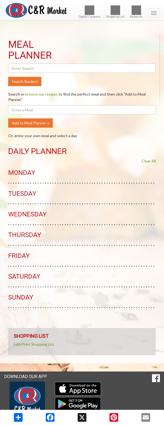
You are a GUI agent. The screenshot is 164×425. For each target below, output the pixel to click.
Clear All (149, 161)
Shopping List (115, 11)
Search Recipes (25, 81)
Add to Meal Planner (30, 123)
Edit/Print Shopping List (34, 344)
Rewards (136, 11)
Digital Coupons (89, 11)
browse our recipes (41, 94)
